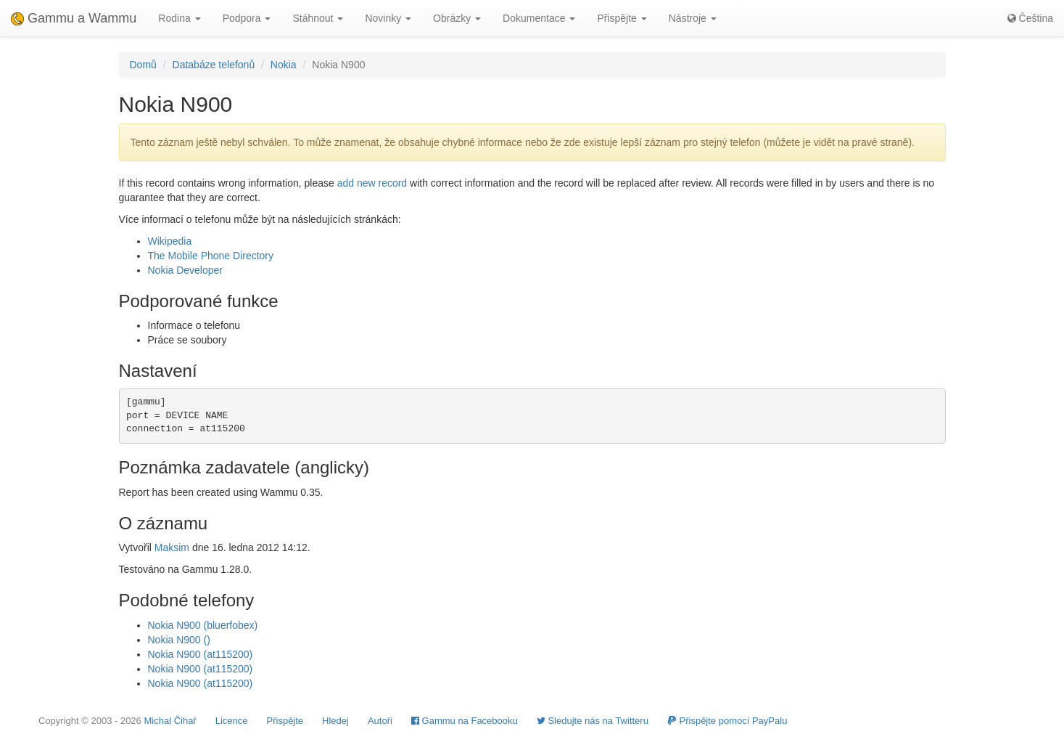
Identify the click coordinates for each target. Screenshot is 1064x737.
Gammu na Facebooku (464, 720)
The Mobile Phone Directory (211, 255)
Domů (143, 64)
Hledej (335, 720)
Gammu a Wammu (73, 18)
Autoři (380, 720)
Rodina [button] (179, 18)
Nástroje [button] (693, 18)
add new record (372, 183)
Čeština (1030, 18)
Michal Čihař (170, 720)
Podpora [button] (247, 18)
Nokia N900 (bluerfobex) (203, 625)
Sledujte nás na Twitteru (592, 720)
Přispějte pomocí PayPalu (727, 720)
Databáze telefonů (214, 64)
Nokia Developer (185, 270)
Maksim (171, 547)
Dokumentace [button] (539, 18)
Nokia (284, 64)
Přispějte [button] (621, 18)
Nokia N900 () (179, 640)
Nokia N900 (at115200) (200, 654)
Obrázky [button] (457, 18)
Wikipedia (170, 241)
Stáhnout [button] (317, 18)
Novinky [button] (388, 18)
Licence (231, 720)
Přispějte (285, 720)
